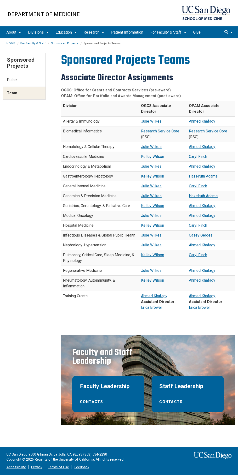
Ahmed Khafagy (202, 121)
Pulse (12, 79)
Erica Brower (151, 307)
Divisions (38, 32)
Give (197, 32)
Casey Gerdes (201, 235)
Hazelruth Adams (203, 176)
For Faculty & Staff (168, 32)
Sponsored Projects (64, 43)
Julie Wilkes (151, 121)
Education (66, 32)
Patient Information (127, 32)
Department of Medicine (44, 14)
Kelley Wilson (152, 156)
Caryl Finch (198, 156)
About (13, 32)
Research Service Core (160, 131)
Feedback (81, 467)
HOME (10, 43)
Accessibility (16, 467)
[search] (228, 32)
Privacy (36, 467)
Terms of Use (58, 467)
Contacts (91, 401)
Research (94, 32)
